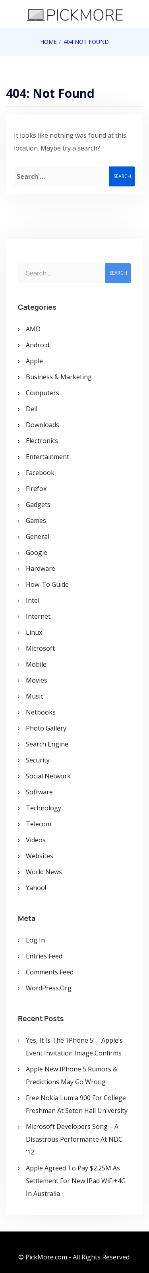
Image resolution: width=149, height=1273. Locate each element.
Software (39, 792)
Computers (42, 392)
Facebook (40, 472)
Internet (38, 616)
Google (36, 552)
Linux (34, 632)
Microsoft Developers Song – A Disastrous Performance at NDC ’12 (74, 1139)
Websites (39, 855)
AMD (33, 329)
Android (37, 345)
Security (38, 760)
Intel (32, 600)
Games (36, 520)
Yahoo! (36, 887)
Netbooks (41, 712)
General (37, 536)
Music (34, 696)
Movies (36, 680)
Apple (34, 360)
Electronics (42, 440)
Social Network (48, 776)
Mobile (36, 664)
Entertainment (47, 456)
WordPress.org (49, 988)
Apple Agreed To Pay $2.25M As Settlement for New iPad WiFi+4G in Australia (76, 1181)
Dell (31, 408)
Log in (35, 940)
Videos (36, 839)
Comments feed (50, 972)
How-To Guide (47, 584)
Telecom (38, 824)
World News (44, 871)
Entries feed (44, 956)
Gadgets (38, 504)
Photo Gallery (46, 728)
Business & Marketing (59, 376)
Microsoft (40, 648)
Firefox (36, 488)
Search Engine (47, 744)
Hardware (40, 568)
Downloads (42, 424)
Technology (43, 808)
